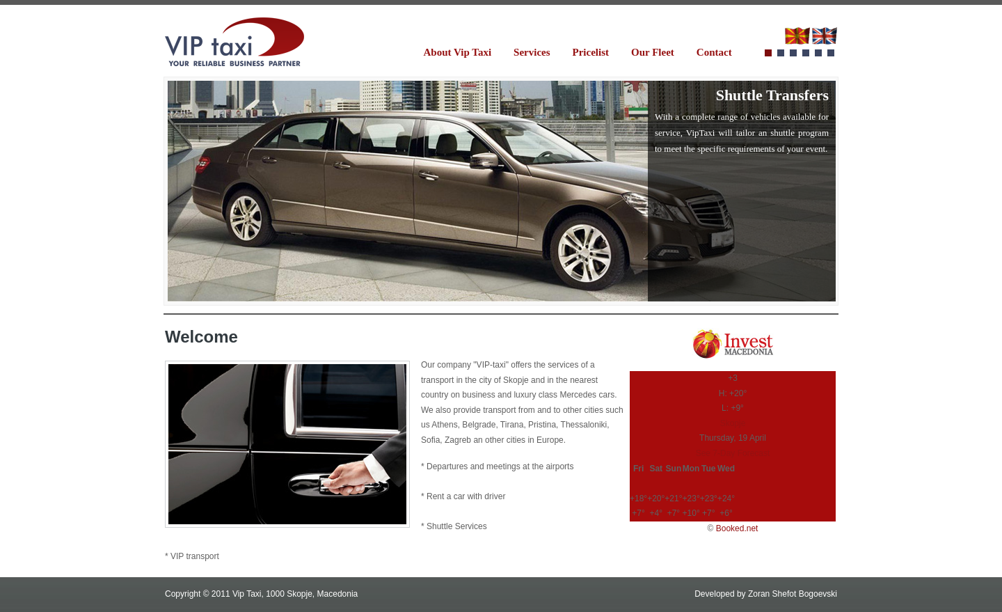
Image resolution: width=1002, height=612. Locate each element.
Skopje (733, 423)
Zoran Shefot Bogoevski (792, 594)
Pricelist (591, 52)
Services (532, 52)
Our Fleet (652, 52)
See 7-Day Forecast (733, 453)
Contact (714, 52)
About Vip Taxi (458, 52)
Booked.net (737, 528)
